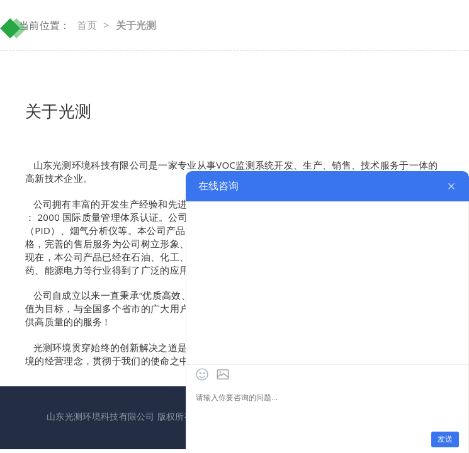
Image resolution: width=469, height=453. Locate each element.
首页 (87, 25)
